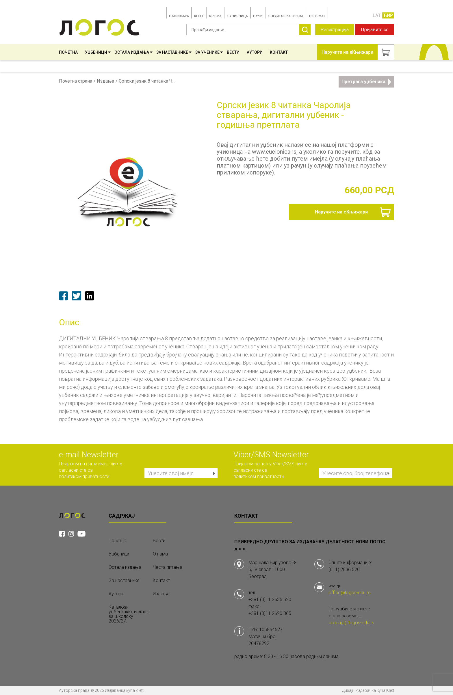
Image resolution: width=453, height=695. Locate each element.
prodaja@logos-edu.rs (351, 622)
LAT (377, 15)
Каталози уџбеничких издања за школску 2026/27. (129, 614)
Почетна (68, 52)
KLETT (199, 16)
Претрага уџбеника (366, 82)
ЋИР (388, 15)
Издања (105, 81)
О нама (160, 554)
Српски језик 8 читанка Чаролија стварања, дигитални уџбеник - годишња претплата (148, 81)
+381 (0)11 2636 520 (269, 599)
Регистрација (334, 29)
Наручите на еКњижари (341, 212)
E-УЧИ (258, 16)
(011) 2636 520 (344, 569)
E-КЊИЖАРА (179, 16)
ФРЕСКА (215, 16)
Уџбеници (98, 52)
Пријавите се (375, 29)
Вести (233, 52)
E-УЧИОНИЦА (237, 16)
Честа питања (167, 567)
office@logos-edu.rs (349, 592)
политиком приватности (84, 476)
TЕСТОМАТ (317, 16)
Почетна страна (75, 81)
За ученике (209, 52)
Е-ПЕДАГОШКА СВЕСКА (285, 16)
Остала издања (133, 52)
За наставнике (174, 52)
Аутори (255, 52)
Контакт (279, 52)
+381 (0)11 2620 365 (269, 613)
